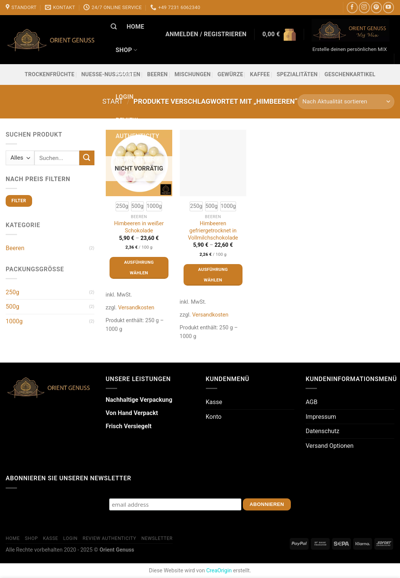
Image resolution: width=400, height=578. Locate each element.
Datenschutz (322, 431)
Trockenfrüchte (49, 74)
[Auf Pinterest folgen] (376, 7)
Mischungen (193, 74)
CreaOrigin (219, 570)
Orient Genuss (116, 550)
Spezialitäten (297, 74)
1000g (14, 321)
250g (12, 292)
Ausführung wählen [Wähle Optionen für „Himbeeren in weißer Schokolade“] (139, 267)
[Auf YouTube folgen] (388, 7)
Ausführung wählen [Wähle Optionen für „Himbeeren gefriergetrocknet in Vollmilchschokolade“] (213, 275)
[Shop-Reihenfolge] (346, 101)
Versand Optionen (330, 445)
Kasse (125, 73)
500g (12, 306)
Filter (18, 200)
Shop (126, 50)
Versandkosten (136, 307)
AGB (311, 402)
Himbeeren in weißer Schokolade (139, 227)
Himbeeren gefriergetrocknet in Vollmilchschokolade (213, 230)
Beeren (15, 248)
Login (125, 96)
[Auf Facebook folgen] (352, 7)
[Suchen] (114, 26)
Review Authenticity (137, 128)
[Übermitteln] (86, 158)
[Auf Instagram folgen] (364, 7)
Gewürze (230, 74)
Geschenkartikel (349, 74)
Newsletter (135, 159)
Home (135, 26)
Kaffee (260, 74)
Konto (214, 416)
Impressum (321, 416)
